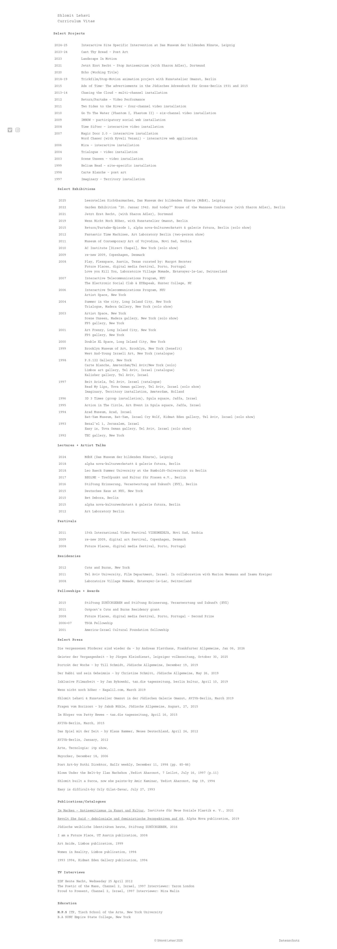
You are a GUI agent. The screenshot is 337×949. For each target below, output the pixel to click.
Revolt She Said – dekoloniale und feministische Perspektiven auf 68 (120, 819)
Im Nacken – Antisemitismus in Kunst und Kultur (101, 811)
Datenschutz (289, 941)
